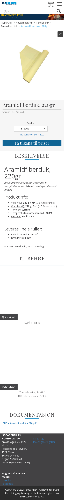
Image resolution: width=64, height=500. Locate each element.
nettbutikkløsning (39, 493)
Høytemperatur (24, 22)
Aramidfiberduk (9, 26)
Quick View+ (9, 317)
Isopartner (6, 22)
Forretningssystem (15, 493)
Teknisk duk (42, 22)
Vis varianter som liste (32, 134)
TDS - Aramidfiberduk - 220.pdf (20, 423)
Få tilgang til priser (32, 143)
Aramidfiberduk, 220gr (34, 26)
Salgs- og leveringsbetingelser (44, 440)
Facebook (7, 483)
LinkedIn (6, 480)
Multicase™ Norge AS (32, 496)
